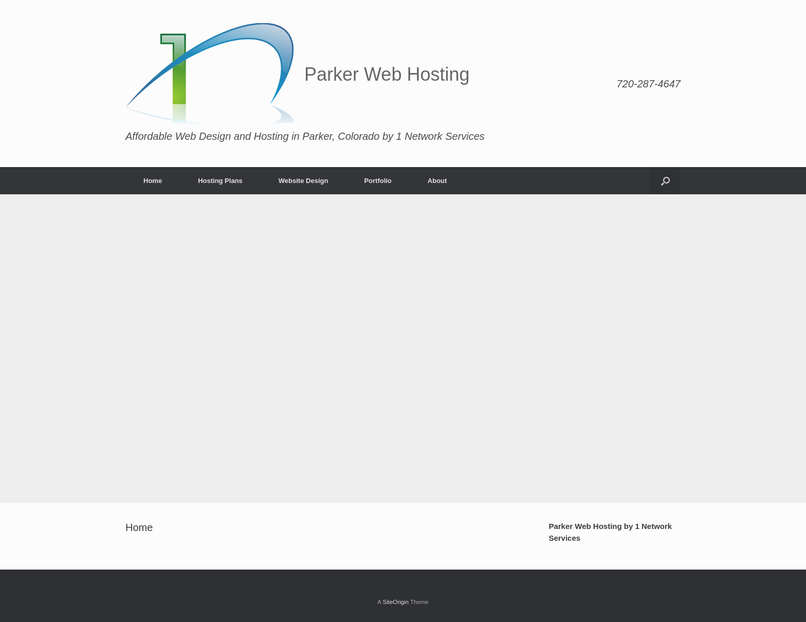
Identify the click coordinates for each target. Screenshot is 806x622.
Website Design (303, 181)
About (437, 181)
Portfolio (377, 181)
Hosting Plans (220, 181)
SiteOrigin (395, 602)
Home (152, 181)
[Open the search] (665, 180)
